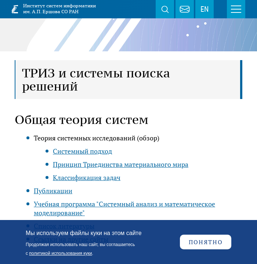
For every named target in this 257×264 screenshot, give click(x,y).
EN (204, 9)
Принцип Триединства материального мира (120, 164)
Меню (236, 9)
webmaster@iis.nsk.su (184, 9)
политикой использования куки (60, 253)
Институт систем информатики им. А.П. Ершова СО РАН (59, 8)
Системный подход (82, 151)
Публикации (53, 190)
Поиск (165, 9)
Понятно (206, 242)
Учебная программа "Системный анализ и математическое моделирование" (124, 208)
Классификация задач (86, 177)
